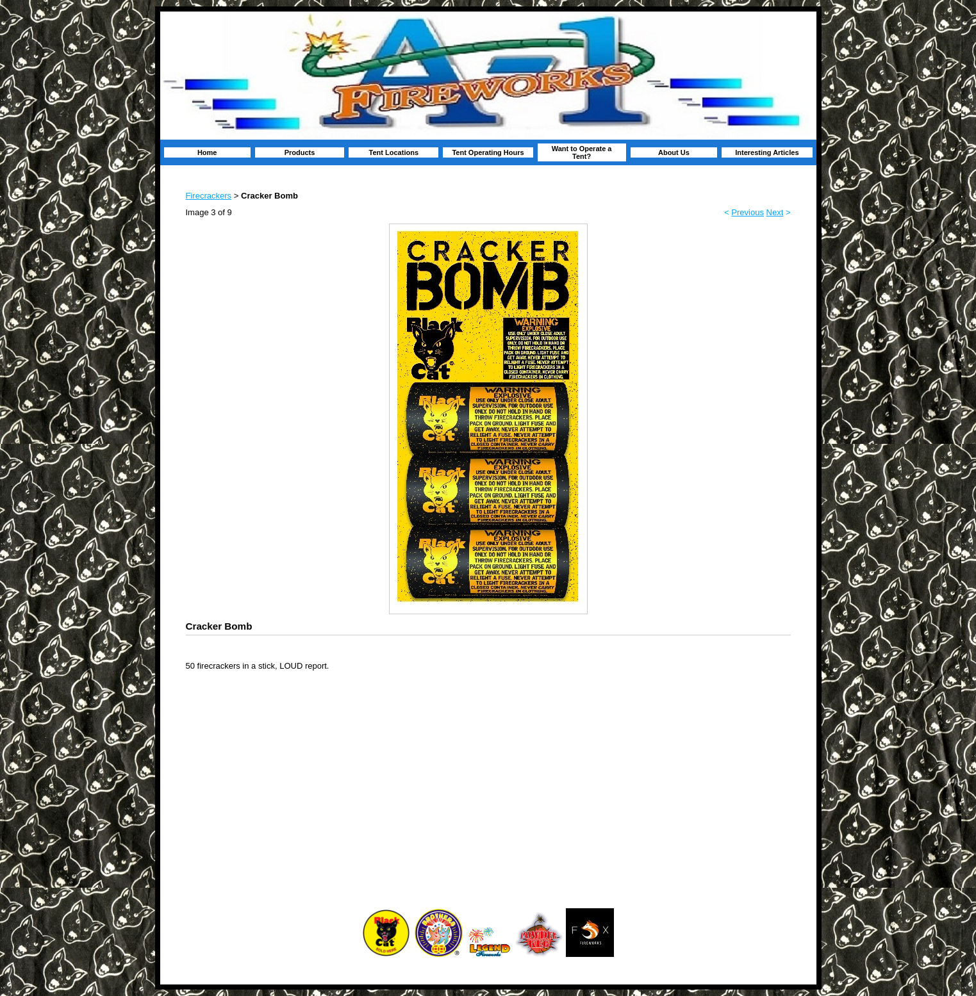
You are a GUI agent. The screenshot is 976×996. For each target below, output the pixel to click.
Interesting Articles (766, 152)
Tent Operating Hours (488, 152)
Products (300, 152)
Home (207, 152)
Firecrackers (209, 195)
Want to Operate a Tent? (582, 152)
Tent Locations (393, 152)
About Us (674, 152)
